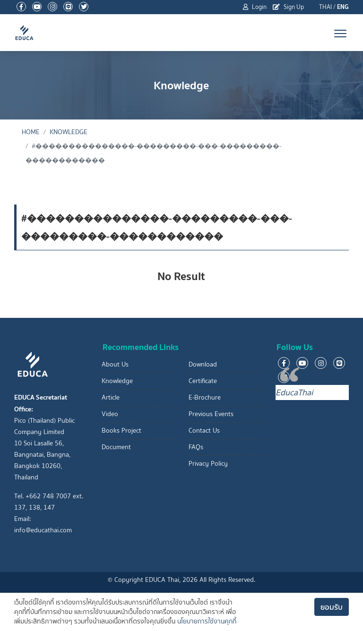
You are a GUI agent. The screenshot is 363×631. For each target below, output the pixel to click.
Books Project (121, 430)
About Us (115, 364)
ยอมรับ (331, 607)
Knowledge (68, 132)
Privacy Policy (208, 464)
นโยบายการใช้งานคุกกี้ (206, 621)
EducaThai (294, 392)
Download (203, 364)
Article (111, 397)
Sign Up (288, 6)
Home (31, 132)
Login (255, 6)
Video (110, 414)
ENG (343, 7)
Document (116, 447)
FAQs (196, 447)
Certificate (203, 381)
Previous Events (211, 414)
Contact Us (204, 430)
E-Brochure (205, 397)
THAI (325, 6)
